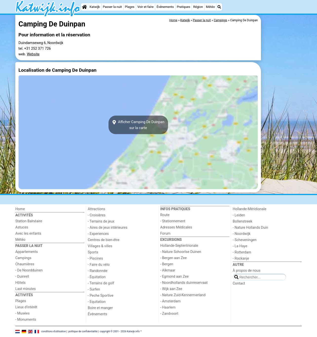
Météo (210, 7)
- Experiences (98, 234)
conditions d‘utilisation (53, 331)
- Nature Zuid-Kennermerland (183, 295)
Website (33, 54)
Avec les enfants (28, 233)
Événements (165, 7)
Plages (130, 7)
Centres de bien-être (103, 240)
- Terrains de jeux (101, 221)
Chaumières (24, 264)
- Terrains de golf (101, 283)
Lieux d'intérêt (26, 307)
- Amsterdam (170, 301)
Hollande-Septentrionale (179, 246)
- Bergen (166, 264)
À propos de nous (246, 271)
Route (164, 215)
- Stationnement (172, 221)
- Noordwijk (242, 234)
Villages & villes (100, 246)
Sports (93, 252)
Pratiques (183, 7)
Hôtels (20, 283)
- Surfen (94, 289)
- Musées (22, 313)
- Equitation (97, 302)
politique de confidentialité (82, 331)
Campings (23, 258)
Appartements (26, 252)
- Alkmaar (167, 270)
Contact (239, 283)
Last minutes (25, 289)
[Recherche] (219, 7)
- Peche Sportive (101, 295)
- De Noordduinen (29, 270)
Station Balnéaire (28, 221)
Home (20, 209)
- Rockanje (241, 258)
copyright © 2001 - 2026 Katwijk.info (120, 331)
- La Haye (240, 246)
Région (198, 7)
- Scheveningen (245, 240)
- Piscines (95, 258)
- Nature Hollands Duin (250, 227)
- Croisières (97, 215)
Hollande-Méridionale (249, 209)
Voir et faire (146, 7)
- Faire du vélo (99, 265)
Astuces (21, 227)
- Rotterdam (242, 252)
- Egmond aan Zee (174, 276)
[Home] (84, 7)
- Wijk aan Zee (171, 289)
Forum (165, 233)
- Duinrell (22, 276)
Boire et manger (100, 308)
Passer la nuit (112, 7)
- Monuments (25, 319)
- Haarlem (168, 307)
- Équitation (97, 277)
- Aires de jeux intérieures (107, 227)
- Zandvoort (169, 314)
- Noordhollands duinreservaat (184, 283)
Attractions (96, 209)
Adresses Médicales (176, 227)
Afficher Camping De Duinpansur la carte (138, 125)
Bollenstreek (242, 221)
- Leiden (239, 215)
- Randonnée (98, 271)
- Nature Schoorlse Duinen (180, 252)
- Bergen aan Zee (173, 258)
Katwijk (95, 7)
